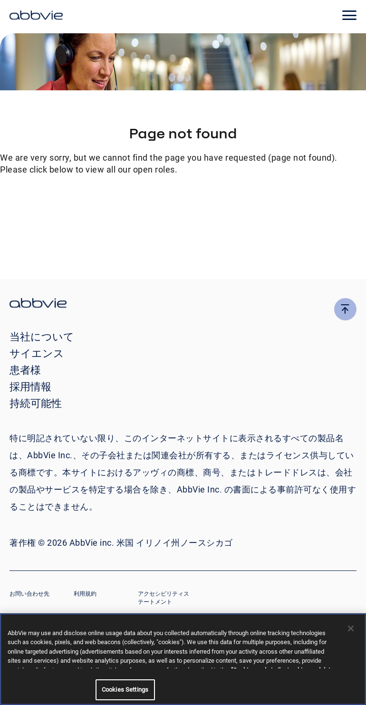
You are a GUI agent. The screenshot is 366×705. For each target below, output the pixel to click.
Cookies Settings (125, 689)
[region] (183, 659)
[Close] (350, 628)
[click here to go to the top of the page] (345, 309)
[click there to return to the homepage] (183, 304)
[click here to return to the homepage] (36, 16)
